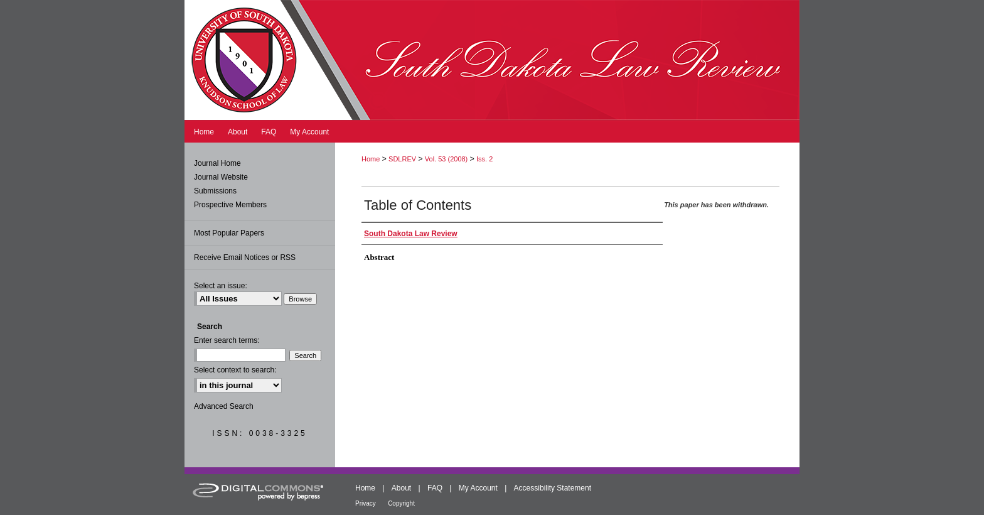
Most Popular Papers (229, 233)
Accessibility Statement (552, 488)
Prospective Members (230, 204)
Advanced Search (224, 406)
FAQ (434, 488)
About (401, 488)
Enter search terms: (227, 340)
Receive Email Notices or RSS (245, 257)
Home (370, 159)
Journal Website (221, 177)
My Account (478, 488)
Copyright (401, 503)
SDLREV (402, 159)
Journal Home (217, 163)
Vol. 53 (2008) (446, 159)
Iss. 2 (484, 159)
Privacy (365, 503)
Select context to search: (235, 370)
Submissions (215, 191)
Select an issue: (220, 285)
